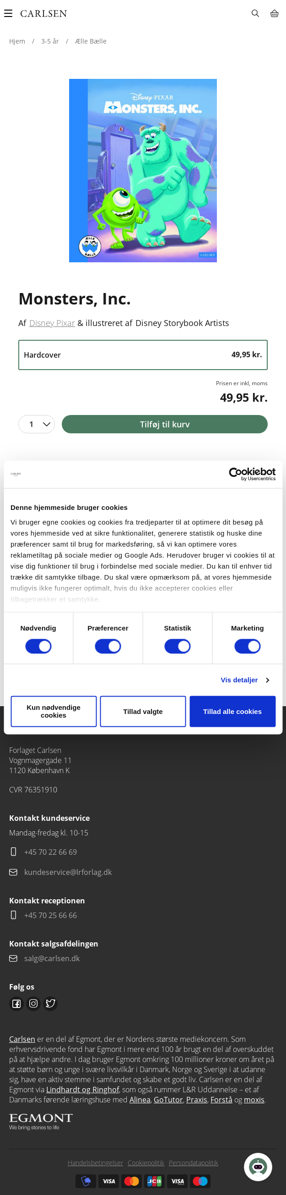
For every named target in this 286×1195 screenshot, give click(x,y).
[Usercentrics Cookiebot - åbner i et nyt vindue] (235, 474)
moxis (254, 1100)
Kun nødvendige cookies (54, 711)
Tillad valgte (142, 711)
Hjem (17, 41)
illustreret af (109, 322)
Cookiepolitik (146, 1162)
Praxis (196, 1100)
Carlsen (22, 1039)
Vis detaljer (239, 680)
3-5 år (50, 41)
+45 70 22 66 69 (50, 852)
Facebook (16, 1003)
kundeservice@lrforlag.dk (68, 872)
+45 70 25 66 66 (50, 915)
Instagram (33, 1003)
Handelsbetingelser (95, 1162)
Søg (255, 13)
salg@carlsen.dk (52, 958)
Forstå (221, 1100)
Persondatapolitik (193, 1162)
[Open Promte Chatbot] (258, 1167)
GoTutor (168, 1100)
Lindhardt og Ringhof (82, 1089)
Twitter (50, 1003)
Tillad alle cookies (232, 711)
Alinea (140, 1100)
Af (22, 322)
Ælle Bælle (91, 41)
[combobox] (36, 424)
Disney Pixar (52, 322)
